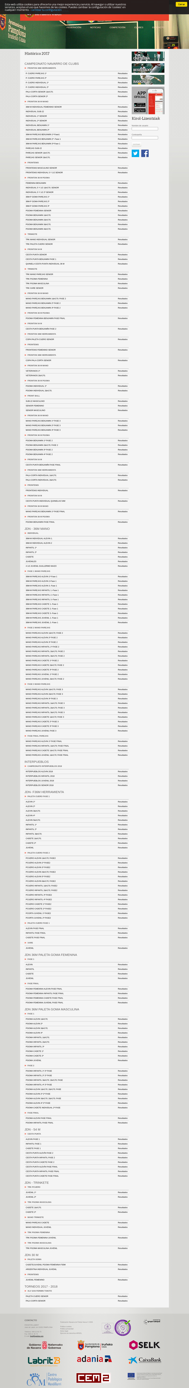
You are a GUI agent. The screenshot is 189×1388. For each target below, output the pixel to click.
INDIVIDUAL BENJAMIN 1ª (77, 125)
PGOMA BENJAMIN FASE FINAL (77, 522)
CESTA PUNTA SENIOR (77, 254)
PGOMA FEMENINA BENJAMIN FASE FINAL (77, 318)
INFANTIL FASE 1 (77, 1143)
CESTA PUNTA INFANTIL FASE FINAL (77, 1171)
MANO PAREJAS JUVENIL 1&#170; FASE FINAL (77, 755)
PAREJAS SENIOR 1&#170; (77, 152)
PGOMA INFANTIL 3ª (77, 1046)
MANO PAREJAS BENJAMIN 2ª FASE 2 (77, 303)
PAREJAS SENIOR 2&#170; (77, 157)
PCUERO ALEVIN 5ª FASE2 (77, 876)
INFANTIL (77, 969)
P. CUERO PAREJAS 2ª (77, 78)
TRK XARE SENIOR (77, 288)
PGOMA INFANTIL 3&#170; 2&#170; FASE (77, 1080)
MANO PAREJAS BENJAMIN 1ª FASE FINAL (77, 511)
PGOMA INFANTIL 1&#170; (77, 1037)
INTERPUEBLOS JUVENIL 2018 (77, 780)
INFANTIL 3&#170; (77, 833)
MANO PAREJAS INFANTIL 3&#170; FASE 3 (77, 712)
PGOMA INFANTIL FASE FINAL (77, 1122)
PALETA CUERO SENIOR (77, 1296)
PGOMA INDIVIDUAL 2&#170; (77, 390)
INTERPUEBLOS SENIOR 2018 (77, 785)
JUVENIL (77, 847)
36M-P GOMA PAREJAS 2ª (77, 201)
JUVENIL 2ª (77, 1197)
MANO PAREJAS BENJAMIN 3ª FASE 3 (77, 430)
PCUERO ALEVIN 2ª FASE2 (77, 862)
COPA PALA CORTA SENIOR (77, 360)
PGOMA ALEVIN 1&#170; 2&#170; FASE (77, 1089)
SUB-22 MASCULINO (77, 401)
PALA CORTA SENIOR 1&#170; (77, 91)
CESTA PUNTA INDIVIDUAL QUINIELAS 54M (77, 501)
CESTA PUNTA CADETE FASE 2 (77, 1162)
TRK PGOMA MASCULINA (77, 283)
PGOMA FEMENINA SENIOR (77, 210)
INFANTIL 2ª (77, 552)
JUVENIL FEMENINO (77, 1279)
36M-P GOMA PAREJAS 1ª (77, 196)
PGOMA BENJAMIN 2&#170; (77, 219)
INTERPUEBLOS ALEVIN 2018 (77, 771)
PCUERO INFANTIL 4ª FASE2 (77, 899)
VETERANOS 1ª (77, 370)
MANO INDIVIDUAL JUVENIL (77, 1227)
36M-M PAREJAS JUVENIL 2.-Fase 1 (77, 622)
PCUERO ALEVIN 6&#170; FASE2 (77, 881)
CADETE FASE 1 (77, 1148)
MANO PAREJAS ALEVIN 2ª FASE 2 (77, 637)
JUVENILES (77, 561)
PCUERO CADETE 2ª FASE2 (77, 908)
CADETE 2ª (77, 843)
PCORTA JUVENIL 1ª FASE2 (77, 913)
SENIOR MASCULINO (77, 410)
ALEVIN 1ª (77, 801)
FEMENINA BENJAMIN (77, 183)
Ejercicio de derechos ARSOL (71, 1333)
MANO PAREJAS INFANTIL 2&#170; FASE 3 (77, 707)
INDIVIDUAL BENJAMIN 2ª (77, 129)
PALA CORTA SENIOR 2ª (77, 96)
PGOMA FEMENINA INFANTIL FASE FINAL (77, 993)
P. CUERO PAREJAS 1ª (77, 73)
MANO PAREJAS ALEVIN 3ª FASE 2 (77, 642)
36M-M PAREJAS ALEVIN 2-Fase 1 (77, 581)
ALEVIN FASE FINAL (77, 928)
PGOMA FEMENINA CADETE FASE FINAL (77, 998)
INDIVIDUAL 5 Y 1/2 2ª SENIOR (77, 192)
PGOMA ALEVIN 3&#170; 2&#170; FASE (77, 1098)
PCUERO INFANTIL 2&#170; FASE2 (77, 890)
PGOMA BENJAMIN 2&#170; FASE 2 (77, 445)
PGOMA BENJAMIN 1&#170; (77, 215)
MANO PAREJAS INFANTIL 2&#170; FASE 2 (77, 651)
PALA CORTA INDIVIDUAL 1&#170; (77, 475)
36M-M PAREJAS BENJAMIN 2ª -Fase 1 (77, 139)
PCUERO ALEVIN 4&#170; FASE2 (77, 872)
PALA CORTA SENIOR (77, 1300)
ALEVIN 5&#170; (77, 820)
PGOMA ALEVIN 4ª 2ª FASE (77, 1103)
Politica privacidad (67, 1329)
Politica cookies (66, 1326)
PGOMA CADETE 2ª (77, 1055)
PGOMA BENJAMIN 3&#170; (77, 224)
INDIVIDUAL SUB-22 (77, 111)
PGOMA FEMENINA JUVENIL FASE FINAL (77, 1002)
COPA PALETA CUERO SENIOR (77, 339)
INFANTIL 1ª (77, 547)
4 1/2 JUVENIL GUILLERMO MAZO (77, 566)
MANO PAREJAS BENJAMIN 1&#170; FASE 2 (77, 298)
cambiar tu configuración (46, 10)
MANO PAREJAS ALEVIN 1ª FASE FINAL (77, 741)
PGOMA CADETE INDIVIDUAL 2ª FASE (77, 1107)
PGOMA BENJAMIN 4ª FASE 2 (77, 454)
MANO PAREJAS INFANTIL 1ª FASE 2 (77, 646)
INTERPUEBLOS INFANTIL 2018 (77, 776)
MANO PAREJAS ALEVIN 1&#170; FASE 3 (77, 689)
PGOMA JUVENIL (77, 1060)
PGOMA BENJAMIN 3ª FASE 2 (77, 449)
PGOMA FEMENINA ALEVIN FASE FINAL (77, 988)
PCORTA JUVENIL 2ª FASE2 (77, 917)
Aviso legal (64, 1331)
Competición (117, 27)
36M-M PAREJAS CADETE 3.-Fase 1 (77, 613)
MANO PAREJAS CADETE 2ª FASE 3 (77, 721)
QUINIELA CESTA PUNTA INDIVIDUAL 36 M (77, 263)
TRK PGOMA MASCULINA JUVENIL (77, 1248)
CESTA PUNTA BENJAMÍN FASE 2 (77, 328)
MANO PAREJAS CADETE (77, 1222)
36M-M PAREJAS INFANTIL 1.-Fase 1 (77, 590)
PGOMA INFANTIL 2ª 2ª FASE (77, 1075)
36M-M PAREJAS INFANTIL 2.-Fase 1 (77, 594)
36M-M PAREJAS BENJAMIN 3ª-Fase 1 (77, 143)
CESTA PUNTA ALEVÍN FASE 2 (77, 1153)
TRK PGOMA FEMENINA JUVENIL (77, 1237)
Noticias (95, 27)
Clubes (138, 27)
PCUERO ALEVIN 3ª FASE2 (77, 867)
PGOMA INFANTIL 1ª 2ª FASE (77, 1070)
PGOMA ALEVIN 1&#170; (77, 1019)
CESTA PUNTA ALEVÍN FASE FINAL (77, 1166)
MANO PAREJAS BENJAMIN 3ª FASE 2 (77, 307)
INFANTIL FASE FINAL (77, 933)
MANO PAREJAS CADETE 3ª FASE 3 (77, 726)
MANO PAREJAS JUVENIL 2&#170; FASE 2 (77, 678)
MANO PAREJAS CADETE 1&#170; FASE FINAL (77, 750)
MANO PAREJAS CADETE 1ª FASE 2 (77, 660)
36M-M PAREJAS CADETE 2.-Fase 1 (77, 608)
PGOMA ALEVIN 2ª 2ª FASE (77, 1093)
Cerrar (181, 4)
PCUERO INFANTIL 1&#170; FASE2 (77, 885)
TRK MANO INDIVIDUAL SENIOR (77, 239)
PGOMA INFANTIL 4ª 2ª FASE (77, 1084)
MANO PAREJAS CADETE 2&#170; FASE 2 (77, 665)
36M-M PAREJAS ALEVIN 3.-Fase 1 (77, 585)
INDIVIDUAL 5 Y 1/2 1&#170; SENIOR (77, 187)
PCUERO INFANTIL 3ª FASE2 (77, 894)
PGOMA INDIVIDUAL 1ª (77, 386)
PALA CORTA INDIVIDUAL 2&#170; (77, 480)
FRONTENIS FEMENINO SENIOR (77, 349)
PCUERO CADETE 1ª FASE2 (77, 904)
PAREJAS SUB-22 (77, 148)
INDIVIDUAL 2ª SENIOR (77, 120)
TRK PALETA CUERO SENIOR (77, 244)
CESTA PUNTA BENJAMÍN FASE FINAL (77, 464)
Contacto (158, 27)
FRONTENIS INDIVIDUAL (77, 490)
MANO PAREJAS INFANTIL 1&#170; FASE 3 (77, 703)
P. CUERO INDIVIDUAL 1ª (77, 82)
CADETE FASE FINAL (77, 937)
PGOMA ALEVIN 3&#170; (77, 1028)
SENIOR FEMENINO (77, 405)
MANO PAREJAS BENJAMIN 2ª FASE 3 (77, 425)
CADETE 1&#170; (77, 838)
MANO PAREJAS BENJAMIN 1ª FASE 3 (77, 420)
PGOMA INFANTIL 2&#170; (77, 1042)
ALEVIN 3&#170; (77, 810)
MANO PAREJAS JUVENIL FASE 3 (77, 730)
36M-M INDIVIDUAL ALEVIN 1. (77, 538)
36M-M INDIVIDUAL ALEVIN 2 (77, 543)
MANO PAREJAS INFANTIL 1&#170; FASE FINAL (77, 745)
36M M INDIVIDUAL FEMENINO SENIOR (77, 106)
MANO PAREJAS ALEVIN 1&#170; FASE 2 (77, 633)
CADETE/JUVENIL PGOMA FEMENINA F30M (77, 1264)
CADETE (77, 556)
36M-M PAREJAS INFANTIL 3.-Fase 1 (77, 599)
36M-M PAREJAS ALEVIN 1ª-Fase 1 (77, 576)
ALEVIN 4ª (77, 815)
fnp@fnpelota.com (36, 1336)
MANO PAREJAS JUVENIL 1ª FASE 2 (77, 674)
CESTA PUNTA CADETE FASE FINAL (77, 1176)
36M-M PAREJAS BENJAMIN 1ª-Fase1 (77, 134)
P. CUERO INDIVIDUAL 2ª (77, 87)
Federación (74, 27)
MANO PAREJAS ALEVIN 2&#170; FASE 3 (77, 694)
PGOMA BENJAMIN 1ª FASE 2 (77, 440)
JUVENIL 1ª (77, 1192)
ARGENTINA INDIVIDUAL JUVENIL (77, 1269)
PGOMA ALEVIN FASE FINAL (77, 1118)
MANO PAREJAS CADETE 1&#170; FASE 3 (77, 717)
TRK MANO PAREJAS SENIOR (77, 274)
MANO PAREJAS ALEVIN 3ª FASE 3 (77, 698)
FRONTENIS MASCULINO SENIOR (77, 168)
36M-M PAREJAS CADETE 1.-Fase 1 (77, 604)
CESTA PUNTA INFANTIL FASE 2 (77, 1157)
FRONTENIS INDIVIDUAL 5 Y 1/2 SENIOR (77, 172)
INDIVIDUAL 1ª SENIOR (77, 116)
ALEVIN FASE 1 (77, 1139)
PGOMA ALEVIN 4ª (77, 1032)
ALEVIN (77, 964)
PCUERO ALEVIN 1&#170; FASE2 (77, 858)
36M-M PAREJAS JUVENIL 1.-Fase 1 (77, 617)
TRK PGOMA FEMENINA (77, 278)
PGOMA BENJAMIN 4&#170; (77, 229)
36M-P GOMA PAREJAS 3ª (77, 206)
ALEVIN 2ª (77, 806)
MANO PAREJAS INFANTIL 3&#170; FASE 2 (77, 656)
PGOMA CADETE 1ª (77, 1051)
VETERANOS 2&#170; (77, 375)
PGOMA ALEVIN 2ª (77, 1023)
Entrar (136, 144)
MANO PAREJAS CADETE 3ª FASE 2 (77, 669)
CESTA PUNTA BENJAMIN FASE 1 (77, 259)
